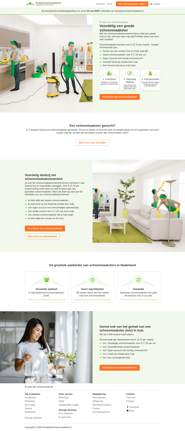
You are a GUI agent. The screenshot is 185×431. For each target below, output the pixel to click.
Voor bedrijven (66, 413)
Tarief (109, 4)
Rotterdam (30, 401)
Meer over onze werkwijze (92, 142)
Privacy (96, 408)
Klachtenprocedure (102, 405)
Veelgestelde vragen (69, 405)
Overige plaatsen (33, 418)
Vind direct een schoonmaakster (119, 97)
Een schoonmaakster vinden (132, 4)
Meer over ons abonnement (42, 236)
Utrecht (28, 408)
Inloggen (155, 4)
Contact (130, 401)
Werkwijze (100, 4)
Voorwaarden (99, 397)
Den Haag (30, 405)
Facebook (134, 407)
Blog (131, 410)
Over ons (130, 397)
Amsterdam (30, 397)
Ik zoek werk (65, 417)
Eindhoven (30, 412)
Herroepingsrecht (101, 412)
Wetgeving (98, 401)
